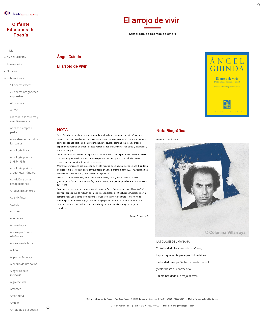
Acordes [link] (15, 211)
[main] (152, 26)
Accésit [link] (14, 204)
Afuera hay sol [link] (19, 225)
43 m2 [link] (14, 110)
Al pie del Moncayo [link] (22, 257)
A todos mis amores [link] (22, 190)
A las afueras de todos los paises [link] (24, 141)
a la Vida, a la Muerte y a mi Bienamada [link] (24, 119)
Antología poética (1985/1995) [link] (21, 159)
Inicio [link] (10, 50)
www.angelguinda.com (167, 139)
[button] (259, 5)
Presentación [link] (15, 64)
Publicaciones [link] (15, 78)
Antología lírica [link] (19, 150)
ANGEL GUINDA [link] (17, 57)
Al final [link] (14, 250)
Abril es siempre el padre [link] (21, 130)
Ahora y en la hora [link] (21, 243)
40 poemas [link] (17, 103)
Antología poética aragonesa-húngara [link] (23, 170)
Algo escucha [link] (18, 282)
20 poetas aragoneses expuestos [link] (24, 94)
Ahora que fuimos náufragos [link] (21, 234)
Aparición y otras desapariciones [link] (20, 181)
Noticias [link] (12, 71)
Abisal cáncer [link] (18, 197)
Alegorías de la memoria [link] (19, 273)
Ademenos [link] (16, 218)
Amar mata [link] (17, 296)
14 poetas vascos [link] (21, 85)
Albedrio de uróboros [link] (23, 264)
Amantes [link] (15, 289)
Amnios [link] (14, 303)
